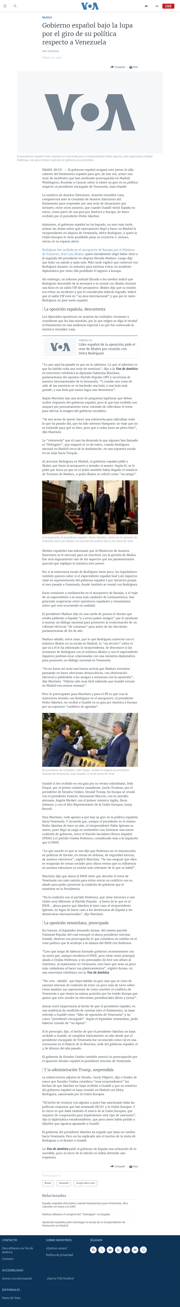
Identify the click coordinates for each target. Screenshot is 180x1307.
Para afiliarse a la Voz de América (17, 1250)
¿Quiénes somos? (57, 1248)
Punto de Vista (11, 1298)
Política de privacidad (59, 1255)
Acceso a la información (17, 1278)
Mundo (47, 17)
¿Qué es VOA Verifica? (60, 1278)
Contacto (8, 1258)
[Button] (117, 67)
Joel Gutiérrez (50, 51)
